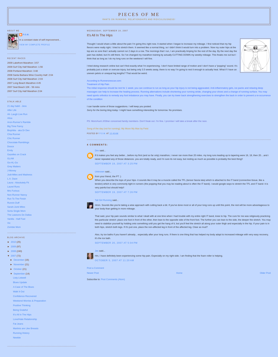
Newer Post (93, 273)
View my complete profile (34, 45)
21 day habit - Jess (17, 106)
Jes (96, 250)
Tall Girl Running (103, 200)
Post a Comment (95, 268)
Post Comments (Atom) (113, 279)
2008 (14, 251)
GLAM (10, 158)
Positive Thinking (21, 305)
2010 (14, 242)
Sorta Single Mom (16, 211)
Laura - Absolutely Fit (18, 182)
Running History (21, 333)
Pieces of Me (139, 14)
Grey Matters (14, 166)
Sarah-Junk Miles (16, 207)
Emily (10, 150)
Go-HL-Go (12, 162)
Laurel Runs (13, 186)
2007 (14, 255)
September (20, 273)
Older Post (265, 273)
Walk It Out (18, 291)
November (19, 264)
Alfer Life (11, 110)
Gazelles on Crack (16, 154)
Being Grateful (20, 310)
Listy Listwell (19, 277)
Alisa (9, 118)
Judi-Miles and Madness (19, 174)
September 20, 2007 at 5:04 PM (116, 242)
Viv (8, 223)
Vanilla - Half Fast (16, 219)
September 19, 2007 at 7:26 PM (116, 192)
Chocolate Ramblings (18, 142)
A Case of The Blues (23, 287)
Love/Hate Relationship (25, 319)
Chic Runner (13, 138)
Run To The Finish (16, 198)
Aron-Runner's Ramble (19, 122)
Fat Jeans (18, 323)
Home (179, 273)
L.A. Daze (12, 178)
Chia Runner (13, 134)
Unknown (99, 171)
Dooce (10, 146)
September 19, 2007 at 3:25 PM (116, 163)
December (19, 259)
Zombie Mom (14, 227)
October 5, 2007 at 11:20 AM (114, 260)
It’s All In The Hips (22, 314)
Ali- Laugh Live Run (17, 114)
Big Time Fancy (15, 126)
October (18, 269)
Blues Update (20, 282)
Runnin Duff (13, 202)
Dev (97, 150)
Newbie (17, 337)
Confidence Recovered (24, 296)
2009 (14, 246)
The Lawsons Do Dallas (19, 214)
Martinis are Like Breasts (25, 328)
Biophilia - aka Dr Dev (18, 130)
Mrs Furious (13, 190)
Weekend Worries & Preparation (29, 300)
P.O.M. (26, 35)
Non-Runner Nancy (17, 194)
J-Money (11, 170)
